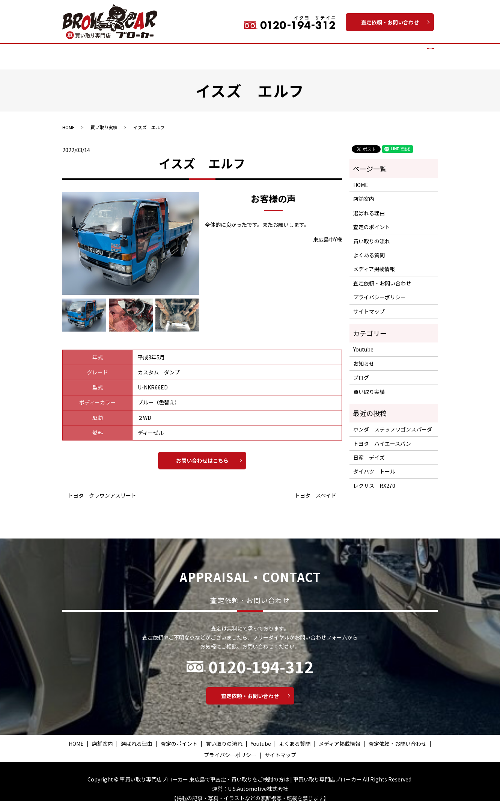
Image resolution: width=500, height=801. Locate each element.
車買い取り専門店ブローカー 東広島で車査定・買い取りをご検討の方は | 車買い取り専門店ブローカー (240, 772)
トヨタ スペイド (315, 488)
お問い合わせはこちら (202, 453)
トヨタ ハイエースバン (382, 436)
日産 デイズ (369, 450)
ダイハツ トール (374, 464)
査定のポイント (188, 52)
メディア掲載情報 (390, 52)
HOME (85, 52)
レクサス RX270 (374, 478)
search (424, 52)
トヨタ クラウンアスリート (102, 488)
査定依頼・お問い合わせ (390, 22)
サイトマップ (369, 304)
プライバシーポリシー (379, 290)
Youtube (311, 52)
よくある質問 (345, 52)
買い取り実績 (276, 52)
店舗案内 (111, 52)
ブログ (361, 370)
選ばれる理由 (146, 52)
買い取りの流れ (234, 52)
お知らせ (363, 356)
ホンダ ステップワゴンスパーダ (392, 422)
